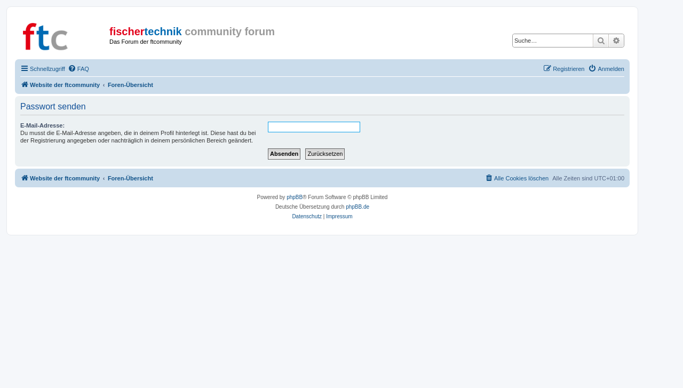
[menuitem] (78, 68)
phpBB (295, 197)
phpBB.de (357, 207)
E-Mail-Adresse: (42, 125)
